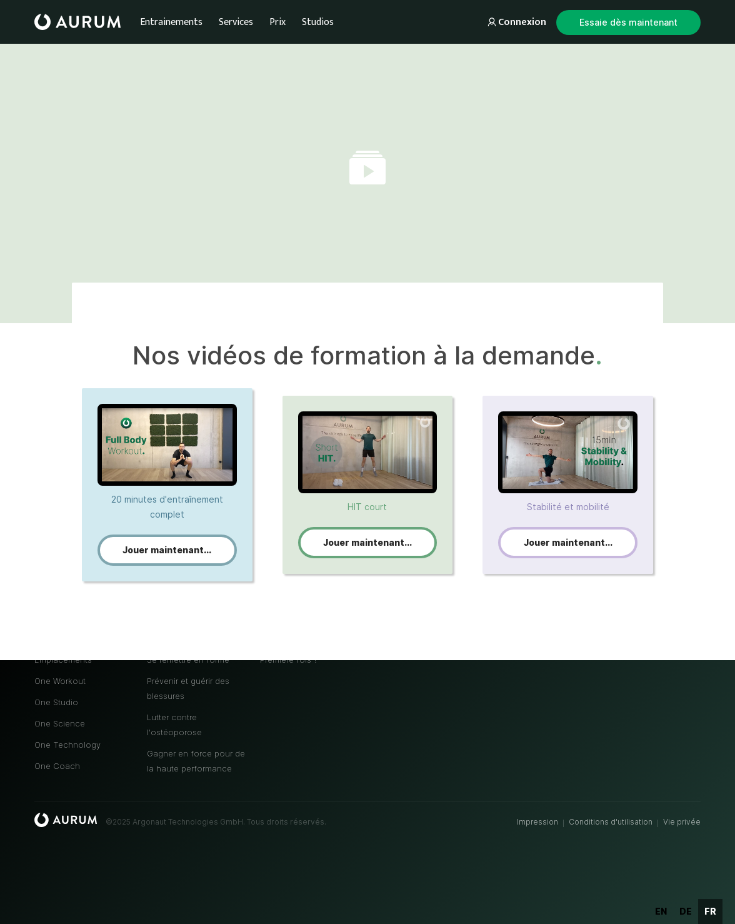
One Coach (57, 766)
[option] (661, 911)
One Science (59, 723)
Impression (537, 821)
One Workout (60, 681)
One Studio (56, 702)
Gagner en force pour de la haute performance (196, 760)
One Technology (67, 745)
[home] (77, 22)
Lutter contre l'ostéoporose (174, 724)
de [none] (685, 911)
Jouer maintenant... (166, 550)
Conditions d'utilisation (610, 821)
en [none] (661, 911)
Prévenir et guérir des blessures (188, 688)
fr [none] (710, 911)
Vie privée (682, 821)
